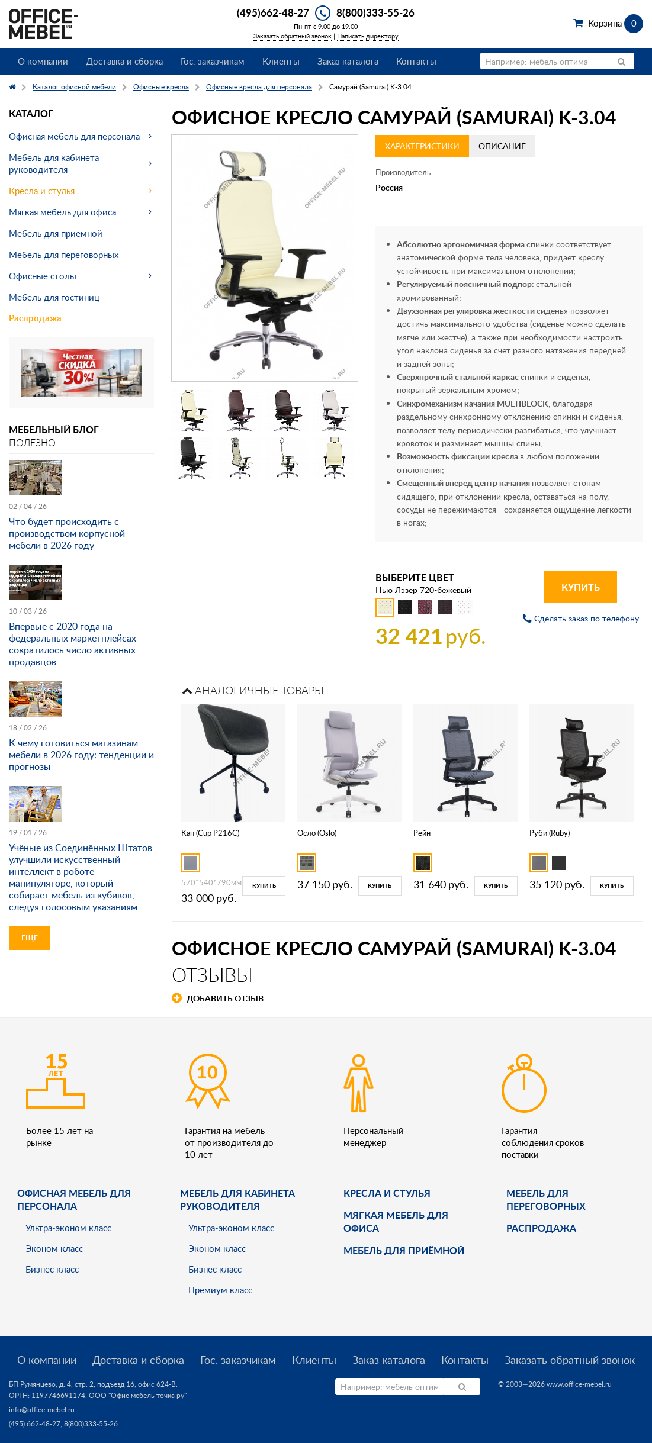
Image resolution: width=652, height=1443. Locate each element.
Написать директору (368, 35)
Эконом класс (54, 1248)
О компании (43, 61)
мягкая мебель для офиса (395, 1221)
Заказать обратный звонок (292, 35)
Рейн (422, 832)
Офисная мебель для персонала (74, 136)
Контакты (416, 61)
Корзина (615, 23)
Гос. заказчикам (213, 61)
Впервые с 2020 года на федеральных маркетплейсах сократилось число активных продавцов (72, 644)
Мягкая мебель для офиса (62, 212)
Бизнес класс (52, 1269)
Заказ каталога (347, 61)
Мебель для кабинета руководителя (54, 163)
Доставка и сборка (124, 61)
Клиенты (281, 61)
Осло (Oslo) (316, 832)
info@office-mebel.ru (42, 1410)
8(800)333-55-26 (375, 12)
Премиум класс (220, 1290)
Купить (580, 587)
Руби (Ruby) (549, 832)
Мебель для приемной (55, 233)
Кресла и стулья (42, 191)
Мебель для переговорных (63, 254)
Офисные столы (42, 276)
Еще (29, 938)
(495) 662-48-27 (34, 1424)
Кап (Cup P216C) (210, 832)
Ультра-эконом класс (68, 1227)
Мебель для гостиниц (54, 297)
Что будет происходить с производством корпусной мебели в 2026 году (67, 533)
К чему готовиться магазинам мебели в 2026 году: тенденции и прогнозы (81, 754)
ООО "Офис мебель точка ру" (138, 1395)
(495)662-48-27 (273, 12)
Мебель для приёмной (403, 1250)
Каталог (31, 113)
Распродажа (35, 318)
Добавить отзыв (225, 998)
